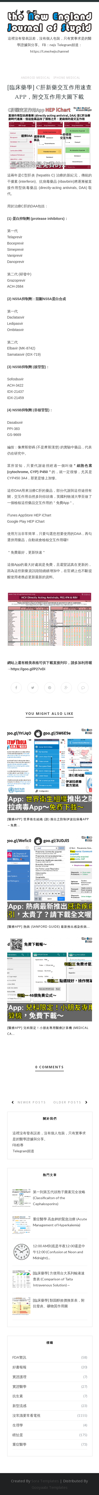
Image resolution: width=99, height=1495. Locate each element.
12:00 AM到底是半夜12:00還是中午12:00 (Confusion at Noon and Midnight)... (59, 1252)
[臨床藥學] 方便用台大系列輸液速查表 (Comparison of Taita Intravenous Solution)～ (59, 1279)
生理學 (17, 1425)
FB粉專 (17, 1145)
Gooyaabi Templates (50, 1487)
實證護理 (19, 1377)
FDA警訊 (19, 1357)
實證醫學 (19, 1386)
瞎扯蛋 (17, 1435)
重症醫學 (19, 1444)
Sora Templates (45, 1480)
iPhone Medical (66, 78)
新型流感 (19, 1406)
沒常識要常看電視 (26, 1415)
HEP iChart (42, 515)
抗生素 (17, 1396)
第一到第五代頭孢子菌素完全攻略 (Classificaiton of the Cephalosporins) (59, 1198)
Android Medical (35, 78)
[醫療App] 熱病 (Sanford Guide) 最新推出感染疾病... (48, 926)
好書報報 (19, 1367)
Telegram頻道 (23, 1151)
